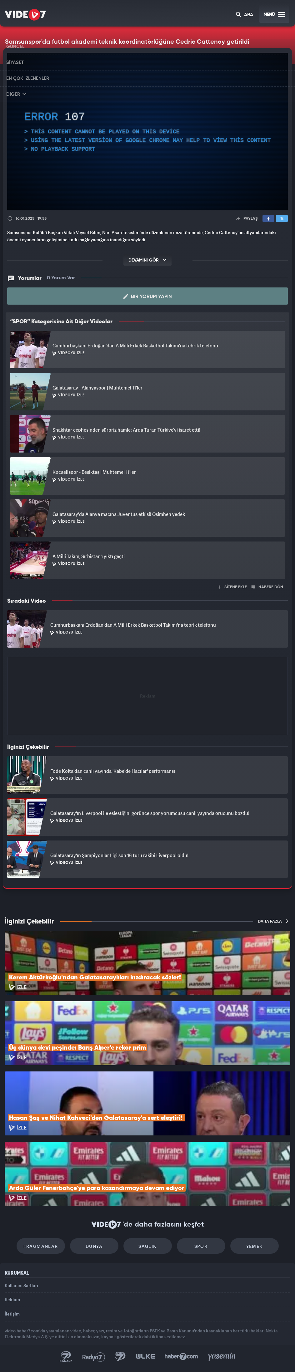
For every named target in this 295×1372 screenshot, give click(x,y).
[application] (147, 131)
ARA (244, 15)
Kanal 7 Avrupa (120, 1356)
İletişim (12, 1314)
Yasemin (222, 1356)
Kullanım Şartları (21, 1285)
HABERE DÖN (267, 587)
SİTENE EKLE (232, 587)
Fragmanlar (40, 1246)
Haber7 (181, 1356)
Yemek (254, 1246)
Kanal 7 (65, 1356)
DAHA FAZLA (273, 921)
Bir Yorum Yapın (147, 296)
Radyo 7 (93, 1356)
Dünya (94, 1246)
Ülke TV (145, 1356)
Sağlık (147, 1246)
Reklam (12, 1299)
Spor (201, 1246)
